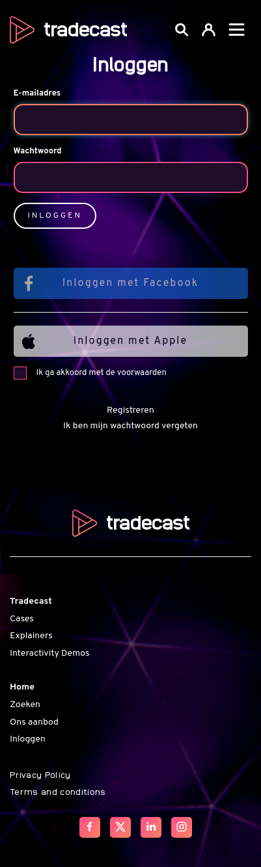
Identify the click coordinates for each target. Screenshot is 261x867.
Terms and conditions (58, 791)
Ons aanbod (34, 722)
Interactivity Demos (49, 653)
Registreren (130, 410)
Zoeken (25, 704)
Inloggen (28, 739)
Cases (22, 619)
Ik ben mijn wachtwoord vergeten (130, 426)
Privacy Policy (40, 774)
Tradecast (31, 601)
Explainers (31, 635)
